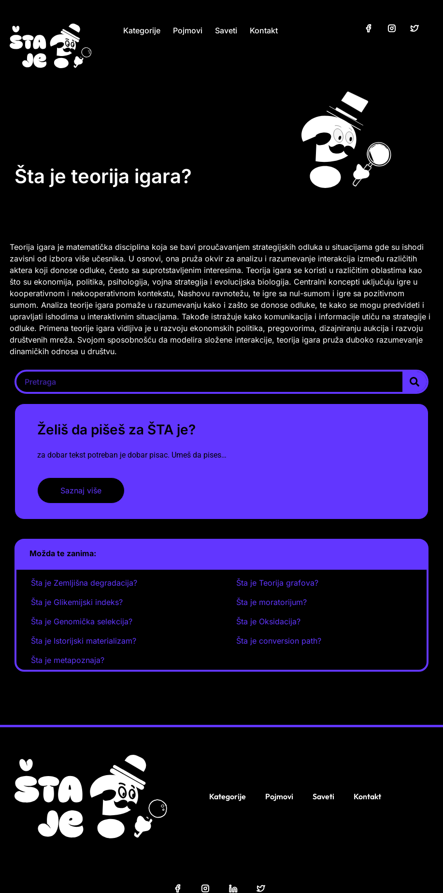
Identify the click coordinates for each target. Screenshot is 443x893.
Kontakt (264, 30)
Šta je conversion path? (278, 641)
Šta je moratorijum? (271, 602)
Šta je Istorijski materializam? (83, 641)
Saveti (226, 30)
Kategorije (141, 30)
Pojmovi (187, 30)
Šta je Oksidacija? (268, 621)
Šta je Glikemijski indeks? (77, 602)
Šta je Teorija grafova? (277, 583)
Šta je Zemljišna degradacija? (84, 583)
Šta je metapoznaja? (67, 660)
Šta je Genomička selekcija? (81, 621)
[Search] (414, 382)
